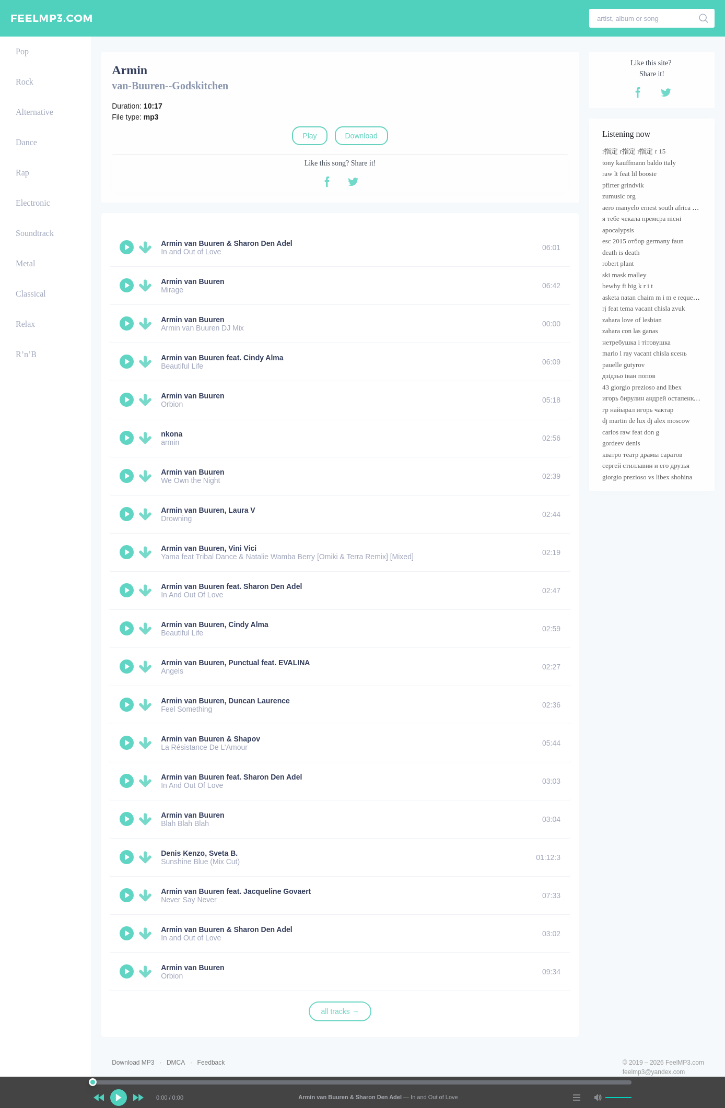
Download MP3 (133, 1062)
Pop (22, 51)
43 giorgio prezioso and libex (642, 387)
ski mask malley (624, 275)
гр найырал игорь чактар (637, 410)
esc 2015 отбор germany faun (643, 241)
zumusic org (619, 196)
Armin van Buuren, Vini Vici (208, 548)
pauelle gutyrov (623, 365)
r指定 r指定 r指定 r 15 (633, 151)
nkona (171, 434)
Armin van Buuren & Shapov (210, 739)
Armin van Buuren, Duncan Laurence (225, 701)
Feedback (211, 1062)
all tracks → (340, 1011)
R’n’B (26, 354)
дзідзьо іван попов (629, 376)
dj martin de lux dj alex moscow (646, 421)
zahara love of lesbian (632, 320)
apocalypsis (618, 230)
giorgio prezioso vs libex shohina (647, 477)
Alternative (34, 112)
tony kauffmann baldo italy (639, 163)
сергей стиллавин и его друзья (645, 465)
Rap (22, 172)
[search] (704, 18)
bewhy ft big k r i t (627, 286)
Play (309, 136)
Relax (25, 324)
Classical (31, 293)
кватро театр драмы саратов (642, 454)
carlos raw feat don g (630, 432)
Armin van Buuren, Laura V (208, 510)
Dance (26, 142)
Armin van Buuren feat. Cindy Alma (222, 357)
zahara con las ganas (630, 331)
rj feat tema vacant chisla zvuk (643, 308)
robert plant (618, 263)
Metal (25, 263)
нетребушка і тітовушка (636, 342)
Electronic (33, 202)
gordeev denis (621, 443)
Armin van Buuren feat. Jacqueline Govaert (236, 891)
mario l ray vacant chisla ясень (644, 353)
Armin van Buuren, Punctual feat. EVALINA (235, 662)
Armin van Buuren (192, 281)
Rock (24, 81)
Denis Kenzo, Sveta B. (199, 853)
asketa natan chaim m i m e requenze (652, 297)
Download (361, 136)
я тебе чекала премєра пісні (641, 218)
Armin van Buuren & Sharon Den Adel (227, 243)
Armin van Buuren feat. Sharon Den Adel (231, 586)
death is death (620, 252)
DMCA (176, 1062)
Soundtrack (35, 233)
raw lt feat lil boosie (629, 174)
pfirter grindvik (623, 185)
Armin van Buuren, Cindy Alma (214, 624)
